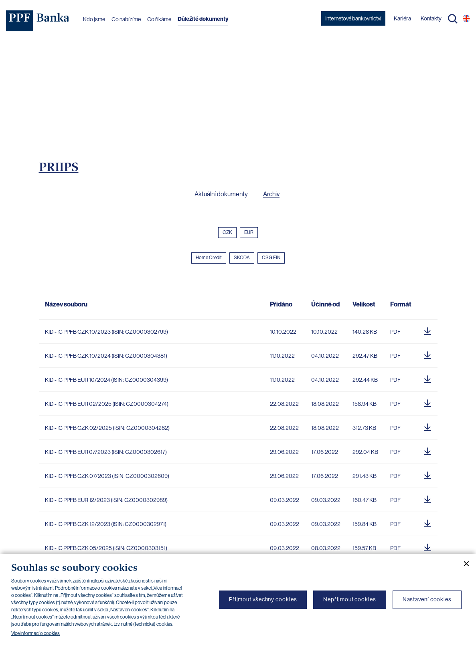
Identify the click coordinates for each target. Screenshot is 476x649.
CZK (227, 232)
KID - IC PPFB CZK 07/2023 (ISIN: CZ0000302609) (107, 476)
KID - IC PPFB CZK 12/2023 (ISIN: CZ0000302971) (105, 524)
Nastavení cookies (427, 599)
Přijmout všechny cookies (263, 599)
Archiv (271, 194)
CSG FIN (271, 257)
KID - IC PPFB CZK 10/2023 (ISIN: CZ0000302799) (106, 332)
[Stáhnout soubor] (427, 330)
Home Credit (209, 257)
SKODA (242, 257)
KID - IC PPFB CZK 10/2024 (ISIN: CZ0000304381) (106, 356)
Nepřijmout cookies (349, 599)
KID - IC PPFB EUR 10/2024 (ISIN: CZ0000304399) (106, 380)
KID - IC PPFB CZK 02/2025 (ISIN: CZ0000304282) (107, 428)
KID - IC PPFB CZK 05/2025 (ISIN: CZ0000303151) (106, 548)
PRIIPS (59, 166)
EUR (248, 232)
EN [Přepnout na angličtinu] (466, 18)
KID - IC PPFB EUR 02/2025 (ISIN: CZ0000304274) (106, 404)
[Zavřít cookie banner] (463, 563)
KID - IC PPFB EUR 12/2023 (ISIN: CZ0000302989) (106, 500)
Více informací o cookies (35, 633)
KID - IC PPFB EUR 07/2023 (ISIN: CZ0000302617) (106, 452)
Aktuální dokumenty (221, 194)
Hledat (453, 19)
